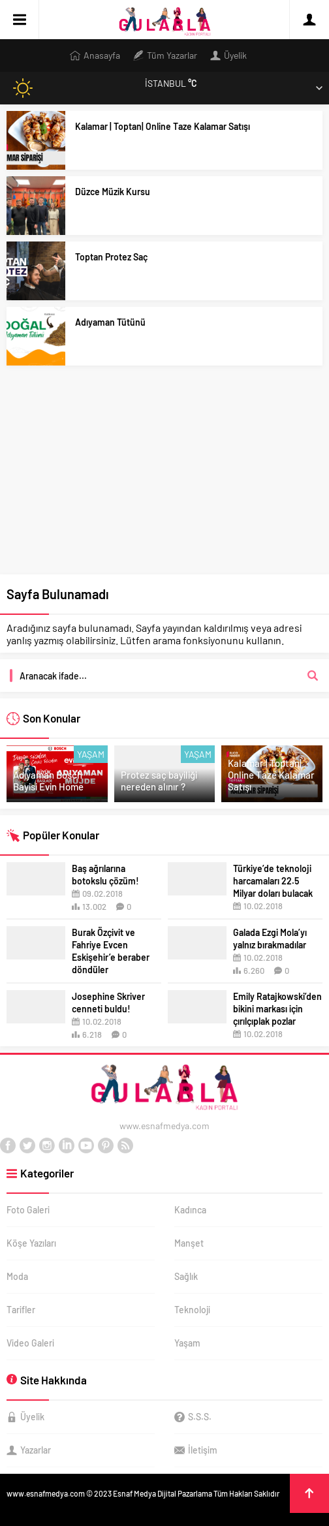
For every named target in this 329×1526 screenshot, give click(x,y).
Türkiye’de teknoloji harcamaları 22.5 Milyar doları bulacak (273, 881)
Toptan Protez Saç (111, 256)
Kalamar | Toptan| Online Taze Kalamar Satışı (162, 126)
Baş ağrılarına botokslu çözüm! (105, 874)
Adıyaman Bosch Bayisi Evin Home (48, 780)
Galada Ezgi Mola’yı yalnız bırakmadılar (270, 938)
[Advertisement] (164, 476)
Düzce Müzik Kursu (112, 191)
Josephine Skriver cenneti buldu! (108, 1002)
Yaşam (90, 754)
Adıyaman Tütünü (110, 322)
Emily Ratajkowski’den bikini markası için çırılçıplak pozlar (277, 1009)
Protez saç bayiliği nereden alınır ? (159, 780)
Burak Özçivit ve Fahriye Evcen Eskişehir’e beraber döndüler (110, 951)
